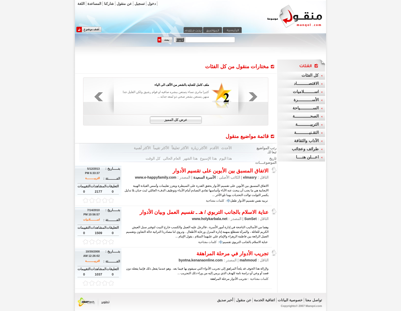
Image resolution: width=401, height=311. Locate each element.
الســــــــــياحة (306, 108)
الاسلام (256, 242)
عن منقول (124, 4)
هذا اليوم (225, 158)
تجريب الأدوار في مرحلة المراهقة (232, 253)
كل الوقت (153, 158)
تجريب (243, 279)
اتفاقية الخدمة (264, 300)
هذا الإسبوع (208, 158)
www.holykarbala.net (209, 219)
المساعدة (94, 4)
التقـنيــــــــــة (306, 132)
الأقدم (214, 148)
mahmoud (248, 260)
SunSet (250, 219)
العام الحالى (172, 158)
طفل (233, 200)
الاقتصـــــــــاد (306, 83)
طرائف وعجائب (305, 149)
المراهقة (215, 279)
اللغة (81, 4)
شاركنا (109, 4)
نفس (258, 200)
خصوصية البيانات (290, 300)
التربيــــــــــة (92, 178)
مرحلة (225, 279)
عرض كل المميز (175, 120)
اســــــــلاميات (91, 219)
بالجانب (246, 242)
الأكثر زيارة (199, 148)
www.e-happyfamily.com (155, 177)
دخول (152, 4)
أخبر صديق (225, 300)
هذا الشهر (190, 158)
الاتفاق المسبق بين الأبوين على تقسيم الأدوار (221, 171)
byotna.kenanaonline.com (201, 260)
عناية (265, 242)
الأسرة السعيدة (204, 177)
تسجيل (140, 4)
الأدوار (241, 200)
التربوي (236, 242)
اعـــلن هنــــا (307, 157)
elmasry (250, 177)
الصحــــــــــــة (306, 116)
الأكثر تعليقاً (180, 148)
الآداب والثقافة (306, 141)
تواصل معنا (313, 300)
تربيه (265, 200)
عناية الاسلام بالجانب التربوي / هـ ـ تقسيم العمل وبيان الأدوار (204, 212)
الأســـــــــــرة (306, 100)
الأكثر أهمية (142, 148)
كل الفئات (310, 75)
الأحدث (226, 148)
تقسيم (250, 200)
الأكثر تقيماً (161, 148)
